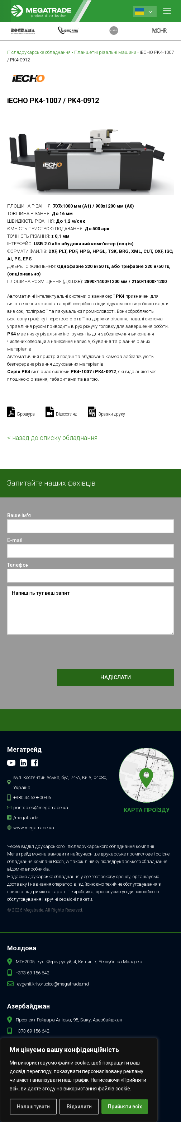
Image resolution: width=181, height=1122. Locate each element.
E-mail (15, 540)
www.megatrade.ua (33, 827)
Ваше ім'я (19, 515)
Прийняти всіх (125, 1106)
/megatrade (25, 817)
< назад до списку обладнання (52, 437)
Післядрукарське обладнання (39, 52)
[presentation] (61, 652)
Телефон (18, 565)
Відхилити (79, 1106)
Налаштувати (33, 1106)
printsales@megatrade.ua (40, 807)
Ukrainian (139, 11)
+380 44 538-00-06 (32, 797)
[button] (167, 10)
